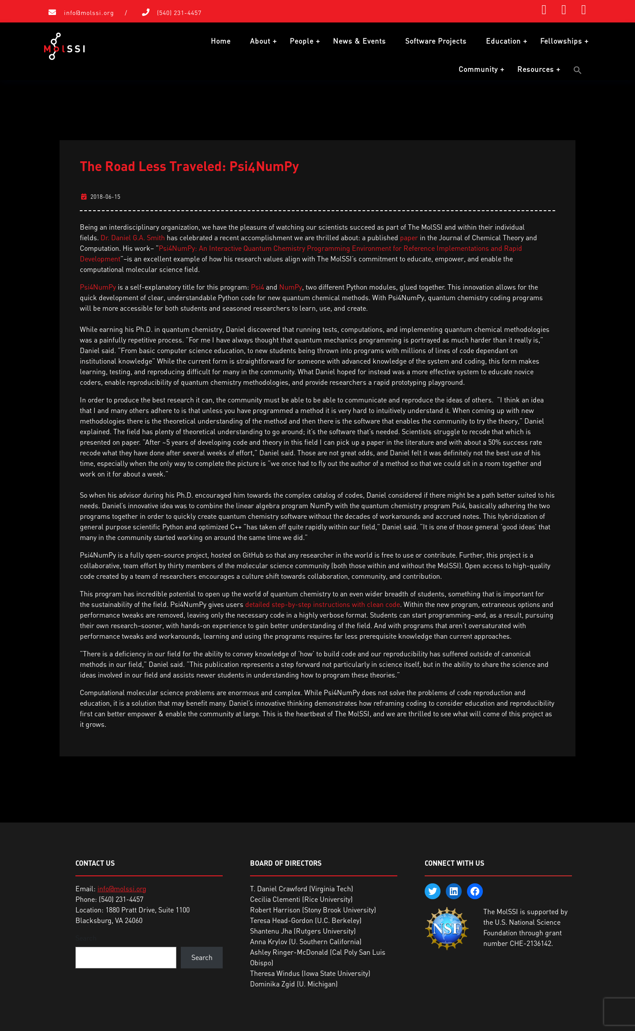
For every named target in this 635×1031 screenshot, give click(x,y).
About (260, 41)
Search (86, 936)
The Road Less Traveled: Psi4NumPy (189, 164)
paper (409, 236)
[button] (577, 70)
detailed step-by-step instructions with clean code (322, 603)
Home (221, 41)
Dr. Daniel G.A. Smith (133, 236)
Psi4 (257, 285)
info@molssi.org (89, 12)
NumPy (290, 285)
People (302, 41)
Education (503, 41)
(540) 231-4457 (179, 12)
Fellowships (561, 41)
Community (478, 69)
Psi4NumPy (98, 285)
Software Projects (436, 41)
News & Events (359, 41)
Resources (535, 69)
